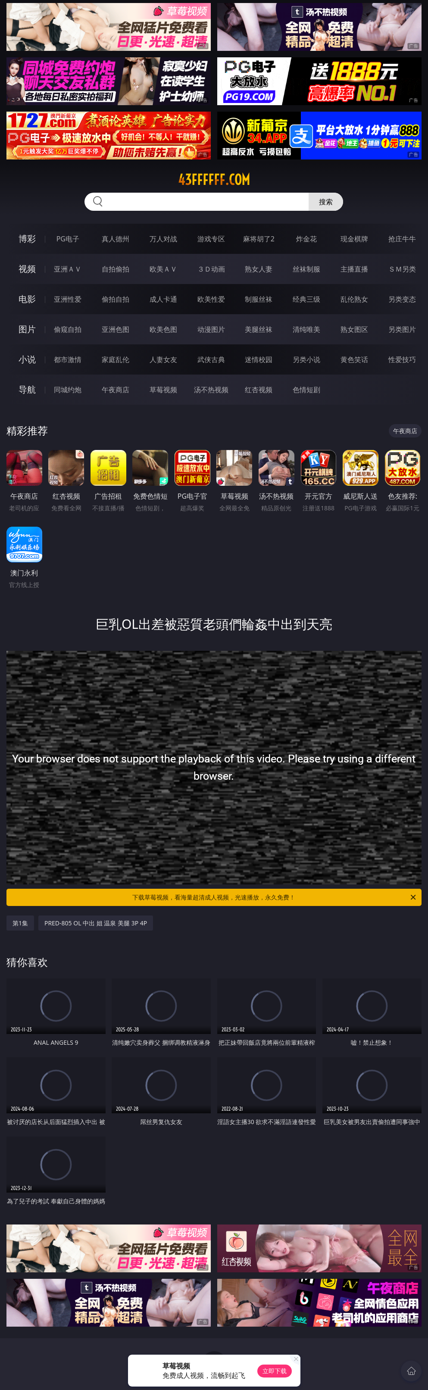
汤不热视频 (211, 389)
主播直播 (354, 269)
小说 (27, 359)
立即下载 (274, 1371)
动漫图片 (211, 329)
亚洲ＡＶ (67, 269)
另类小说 (306, 359)
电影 (27, 299)
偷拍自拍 (115, 299)
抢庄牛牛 (402, 239)
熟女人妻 (258, 269)
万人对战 (163, 239)
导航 (27, 389)
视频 (27, 269)
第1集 (20, 923)
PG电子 (67, 239)
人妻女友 (163, 359)
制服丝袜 (258, 299)
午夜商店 (115, 389)
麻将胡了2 (259, 239)
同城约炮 (67, 389)
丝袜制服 (306, 269)
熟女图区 (354, 329)
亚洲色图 (115, 329)
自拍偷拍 (115, 269)
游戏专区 (211, 239)
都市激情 (67, 359)
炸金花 (306, 239)
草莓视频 (163, 389)
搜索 (326, 201)
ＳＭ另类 (402, 269)
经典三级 (306, 299)
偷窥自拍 (67, 329)
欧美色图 (163, 329)
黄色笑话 (354, 359)
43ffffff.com (214, 179)
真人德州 (115, 239)
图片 (27, 329)
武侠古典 (211, 359)
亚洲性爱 (67, 299)
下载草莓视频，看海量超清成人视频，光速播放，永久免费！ (274, 897)
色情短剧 (306, 389)
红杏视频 (258, 389)
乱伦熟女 (354, 299)
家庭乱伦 (115, 359)
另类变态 (402, 299)
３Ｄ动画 (211, 269)
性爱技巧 (402, 359)
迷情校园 (258, 359)
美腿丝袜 (258, 329)
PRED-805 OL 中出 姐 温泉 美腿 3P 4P (95, 923)
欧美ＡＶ (163, 269)
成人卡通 (163, 299)
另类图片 (402, 329)
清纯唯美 (306, 329)
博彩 (27, 238)
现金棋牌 (354, 239)
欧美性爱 (211, 299)
